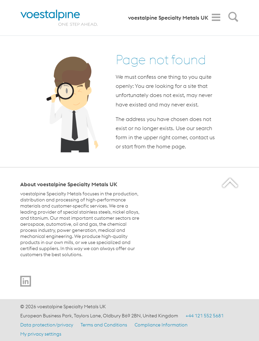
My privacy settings (40, 334)
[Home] (65, 18)
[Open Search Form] (232, 18)
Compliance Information (161, 325)
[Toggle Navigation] (216, 17)
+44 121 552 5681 (204, 316)
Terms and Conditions (104, 325)
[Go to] (25, 281)
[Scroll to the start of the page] (230, 182)
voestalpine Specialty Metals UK (168, 17)
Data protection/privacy (46, 325)
